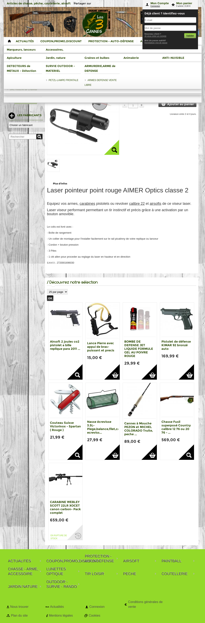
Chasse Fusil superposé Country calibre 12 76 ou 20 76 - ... (176, 427)
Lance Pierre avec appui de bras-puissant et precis (100, 346)
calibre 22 (137, 204)
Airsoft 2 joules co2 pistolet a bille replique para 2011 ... (65, 345)
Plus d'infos (60, 183)
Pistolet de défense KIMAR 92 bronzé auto (176, 345)
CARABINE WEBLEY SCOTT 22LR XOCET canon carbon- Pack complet (65, 507)
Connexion (155, 6)
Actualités (57, 606)
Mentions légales (61, 615)
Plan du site (19, 615)
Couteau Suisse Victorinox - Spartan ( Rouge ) (65, 426)
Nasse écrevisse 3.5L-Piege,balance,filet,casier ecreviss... (106, 427)
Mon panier (184, 3)
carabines (87, 204)
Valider (190, 35)
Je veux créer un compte (155, 36)
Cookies (94, 615)
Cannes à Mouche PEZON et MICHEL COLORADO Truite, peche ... (138, 428)
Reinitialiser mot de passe (155, 43)
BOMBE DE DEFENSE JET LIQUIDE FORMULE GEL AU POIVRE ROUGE (138, 349)
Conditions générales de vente (145, 604)
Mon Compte (159, 3)
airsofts (155, 204)
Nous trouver (19, 606)
